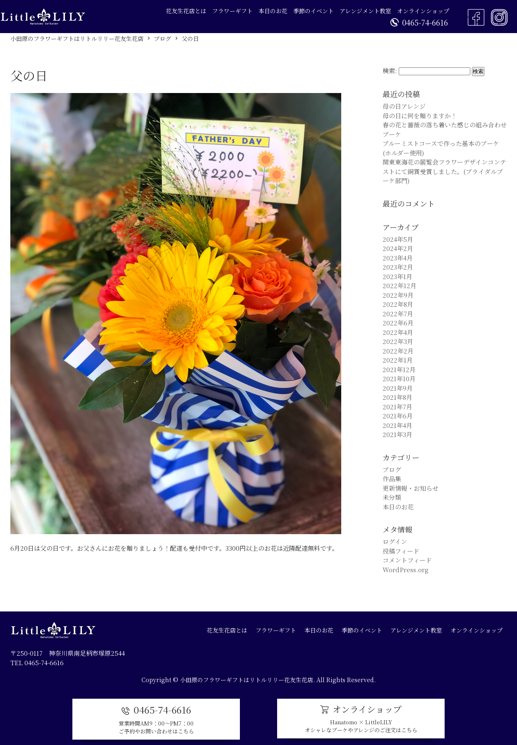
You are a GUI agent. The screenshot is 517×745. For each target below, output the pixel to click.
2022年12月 (399, 285)
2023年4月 (398, 257)
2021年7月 (397, 406)
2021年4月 (397, 425)
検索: (390, 70)
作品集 (392, 478)
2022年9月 (398, 295)
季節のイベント (313, 11)
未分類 (392, 497)
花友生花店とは (186, 11)
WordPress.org (405, 569)
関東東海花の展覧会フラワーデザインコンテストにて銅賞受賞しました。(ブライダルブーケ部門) (444, 171)
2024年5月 (398, 239)
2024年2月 (398, 248)
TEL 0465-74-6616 (37, 662)
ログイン (395, 541)
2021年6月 (398, 415)
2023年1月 (397, 276)
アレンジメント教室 (365, 11)
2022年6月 (398, 322)
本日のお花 (272, 11)
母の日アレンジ (404, 106)
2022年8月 (398, 304)
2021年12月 (399, 369)
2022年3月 (398, 341)
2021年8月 (397, 397)
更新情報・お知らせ (410, 488)
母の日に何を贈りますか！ (420, 115)
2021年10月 (399, 378)
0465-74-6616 (419, 22)
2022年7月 (398, 313)
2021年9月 (398, 388)
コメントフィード (407, 560)
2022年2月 (398, 350)
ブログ (392, 469)
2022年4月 (398, 332)
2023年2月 (398, 267)
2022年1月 (398, 360)
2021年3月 (397, 434)
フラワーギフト (232, 11)
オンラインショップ (423, 11)
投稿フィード (401, 551)
